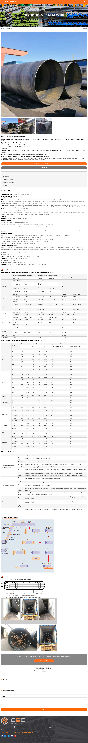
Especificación (6, 176)
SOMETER (44, 709)
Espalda (85, 28)
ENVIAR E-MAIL (44, 661)
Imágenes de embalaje (9, 182)
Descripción (6, 173)
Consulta (44, 168)
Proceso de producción (9, 179)
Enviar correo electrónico (44, 164)
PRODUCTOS (9, 28)
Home (4, 28)
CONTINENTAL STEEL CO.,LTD (11, 2)
